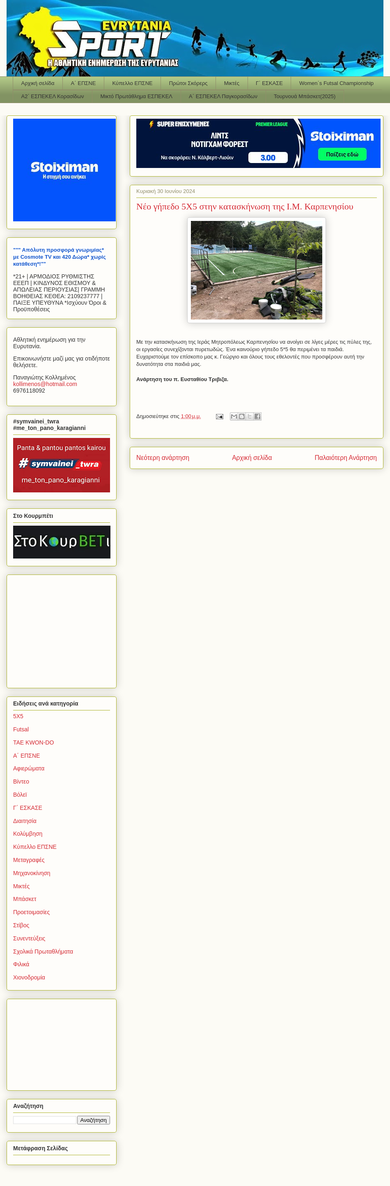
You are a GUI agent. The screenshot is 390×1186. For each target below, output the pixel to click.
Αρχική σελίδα (38, 83)
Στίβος (21, 925)
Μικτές (231, 83)
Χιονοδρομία (29, 977)
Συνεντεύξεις (29, 938)
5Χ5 (18, 716)
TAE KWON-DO (33, 742)
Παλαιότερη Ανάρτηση (345, 457)
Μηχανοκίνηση (31, 873)
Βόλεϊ (20, 794)
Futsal (21, 729)
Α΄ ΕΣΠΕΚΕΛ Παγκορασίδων (223, 96)
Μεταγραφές (28, 860)
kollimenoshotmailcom (45, 384)
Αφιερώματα (28, 768)
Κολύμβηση (27, 833)
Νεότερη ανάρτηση (162, 457)
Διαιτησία (25, 821)
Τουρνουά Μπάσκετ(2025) (304, 96)
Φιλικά (21, 964)
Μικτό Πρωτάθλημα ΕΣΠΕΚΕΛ (136, 96)
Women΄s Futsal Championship (336, 83)
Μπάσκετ (25, 899)
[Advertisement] (64, 629)
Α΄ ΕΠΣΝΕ (83, 83)
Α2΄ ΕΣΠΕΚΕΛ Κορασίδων (52, 96)
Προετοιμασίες (31, 912)
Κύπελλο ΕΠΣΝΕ (132, 83)
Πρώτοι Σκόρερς (188, 83)
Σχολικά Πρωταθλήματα (43, 951)
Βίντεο (21, 781)
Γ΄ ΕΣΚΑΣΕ (269, 83)
